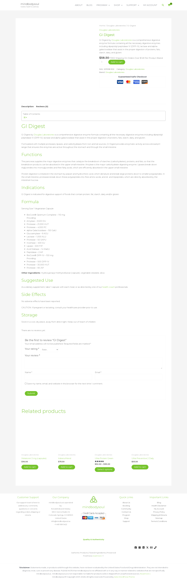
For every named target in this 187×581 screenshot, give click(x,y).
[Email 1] (151, 547)
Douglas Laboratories (116, 26)
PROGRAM (104, 5)
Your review (32, 355)
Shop (126, 518)
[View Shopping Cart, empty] (169, 5)
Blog (159, 503)
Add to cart (117, 62)
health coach (108, 287)
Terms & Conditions (159, 521)
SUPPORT (133, 5)
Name (28, 372)
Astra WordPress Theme (124, 577)
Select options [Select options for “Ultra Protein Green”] (104, 469)
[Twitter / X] (147, 547)
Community (126, 509)
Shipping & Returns (159, 515)
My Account (159, 509)
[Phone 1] (155, 547)
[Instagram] (139, 547)
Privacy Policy (159, 512)
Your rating (32, 348)
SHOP (118, 5)
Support (126, 521)
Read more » (145, 574)
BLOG (90, 5)
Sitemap (159, 518)
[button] (109, 5)
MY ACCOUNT (150, 5)
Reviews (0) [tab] (42, 106)
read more (97, 556)
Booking (126, 506)
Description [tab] (27, 106)
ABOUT (80, 5)
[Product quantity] (102, 62)
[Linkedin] (143, 547)
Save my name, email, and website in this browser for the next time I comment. (65, 383)
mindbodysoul (30, 4)
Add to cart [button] (30, 467)
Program (126, 515)
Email (98, 372)
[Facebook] (136, 547)
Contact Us (126, 512)
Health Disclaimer (159, 506)
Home (102, 26)
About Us (126, 503)
